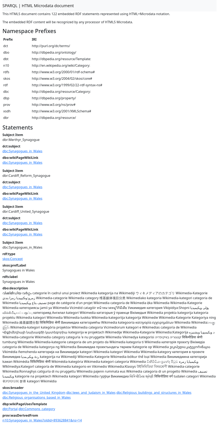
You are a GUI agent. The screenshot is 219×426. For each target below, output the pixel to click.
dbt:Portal (10, 409)
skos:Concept (12, 259)
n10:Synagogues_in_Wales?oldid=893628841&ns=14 (42, 420)
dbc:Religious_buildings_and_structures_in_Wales (153, 392)
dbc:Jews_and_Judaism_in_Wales (91, 392)
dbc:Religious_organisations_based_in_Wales (36, 397)
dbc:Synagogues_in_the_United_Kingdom (33, 392)
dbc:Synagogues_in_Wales (22, 151)
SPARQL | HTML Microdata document (38, 5)
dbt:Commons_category (37, 409)
